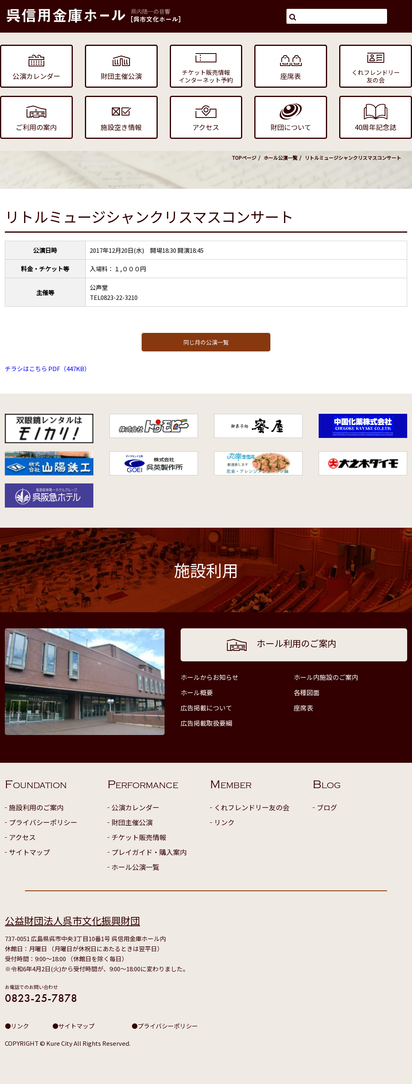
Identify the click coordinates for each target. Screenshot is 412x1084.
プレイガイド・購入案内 (149, 852)
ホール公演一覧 (280, 157)
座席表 (303, 707)
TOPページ (244, 157)
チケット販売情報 (138, 837)
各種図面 (306, 692)
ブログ (327, 807)
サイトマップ (29, 852)
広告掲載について (206, 707)
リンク (224, 822)
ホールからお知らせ (210, 677)
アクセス (22, 837)
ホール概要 (197, 692)
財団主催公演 (131, 822)
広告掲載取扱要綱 (206, 723)
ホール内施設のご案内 (326, 677)
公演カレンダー (135, 807)
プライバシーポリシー (43, 822)
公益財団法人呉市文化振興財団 (72, 920)
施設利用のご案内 (36, 807)
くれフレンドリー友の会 (251, 807)
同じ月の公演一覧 (206, 342)
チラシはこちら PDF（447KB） (47, 368)
